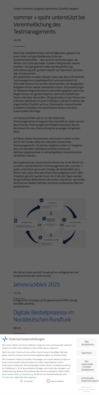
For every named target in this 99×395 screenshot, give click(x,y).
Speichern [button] (86, 353)
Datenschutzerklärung (23, 374)
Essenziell (26, 381)
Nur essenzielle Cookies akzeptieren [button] (87, 366)
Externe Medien (55, 381)
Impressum (86, 392)
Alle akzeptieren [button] (87, 343)
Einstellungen (8, 377)
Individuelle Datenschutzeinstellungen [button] (89, 380)
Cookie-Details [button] (86, 388)
